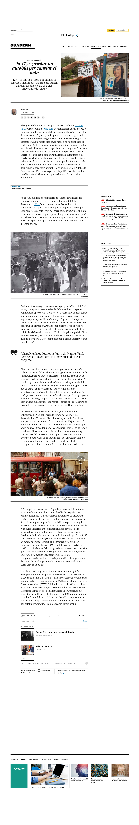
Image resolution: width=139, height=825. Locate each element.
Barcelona (57, 663)
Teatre (110, 46)
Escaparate (14, 759)
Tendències (116, 46)
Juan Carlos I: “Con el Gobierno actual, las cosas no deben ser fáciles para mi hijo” (115, 273)
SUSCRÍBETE (111, 30)
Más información (26, 673)
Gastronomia (124, 46)
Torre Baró (48, 128)
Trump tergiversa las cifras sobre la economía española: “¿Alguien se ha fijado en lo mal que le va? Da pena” (114, 250)
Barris (63, 663)
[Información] (40, 60)
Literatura (63, 46)
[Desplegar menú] (12, 35)
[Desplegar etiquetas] (86, 663)
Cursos (23, 759)
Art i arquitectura (84, 46)
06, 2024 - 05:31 (27, 112)
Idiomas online (46, 759)
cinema (29, 60)
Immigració (48, 663)
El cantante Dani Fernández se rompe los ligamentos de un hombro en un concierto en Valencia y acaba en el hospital (114, 227)
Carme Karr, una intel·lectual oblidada (55, 632)
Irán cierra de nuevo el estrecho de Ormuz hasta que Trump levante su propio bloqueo (114, 280)
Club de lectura (72, 46)
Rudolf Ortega (40, 649)
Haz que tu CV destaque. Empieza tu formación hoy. (120, 779)
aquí (63, 673)
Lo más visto (106, 244)
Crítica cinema (31, 663)
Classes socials (71, 663)
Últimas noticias (107, 196)
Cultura (23, 663)
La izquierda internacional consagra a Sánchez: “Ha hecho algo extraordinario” (115, 266)
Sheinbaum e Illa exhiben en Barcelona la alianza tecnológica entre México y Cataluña (114, 208)
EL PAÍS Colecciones (61, 759)
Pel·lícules (40, 663)
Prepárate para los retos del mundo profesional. (79, 779)
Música (104, 46)
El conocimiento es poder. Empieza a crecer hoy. (47, 787)
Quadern (21, 46)
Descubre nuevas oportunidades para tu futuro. (98, 780)
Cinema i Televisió (96, 46)
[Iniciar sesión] (122, 30)
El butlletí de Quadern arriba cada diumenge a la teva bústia (41, 616)
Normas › (85, 621)
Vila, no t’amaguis (44, 646)
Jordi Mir (25, 110)
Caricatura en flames (23, 189)
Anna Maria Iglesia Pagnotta (44, 635)
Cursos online (33, 759)
